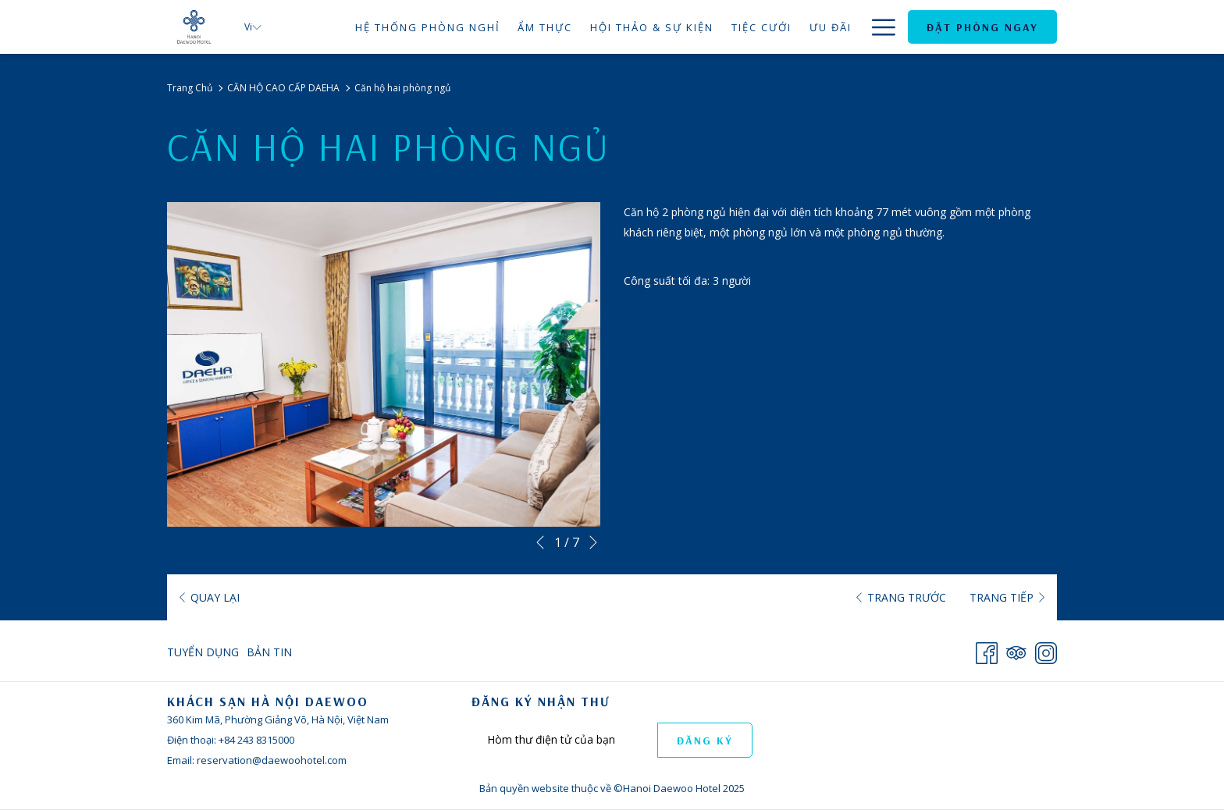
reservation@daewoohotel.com (272, 760)
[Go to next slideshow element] (593, 542)
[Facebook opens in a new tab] (987, 650)
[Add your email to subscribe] (564, 739)
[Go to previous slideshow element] (540, 542)
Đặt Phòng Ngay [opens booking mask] (982, 27)
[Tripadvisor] (1016, 650)
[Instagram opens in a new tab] (1046, 650)
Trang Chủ (189, 87)
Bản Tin (269, 652)
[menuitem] (427, 27)
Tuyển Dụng (203, 652)
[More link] (877, 27)
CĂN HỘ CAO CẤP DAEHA (283, 87)
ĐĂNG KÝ (705, 741)
